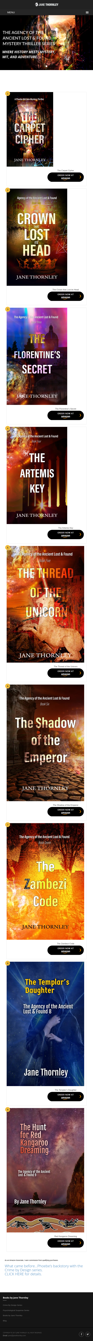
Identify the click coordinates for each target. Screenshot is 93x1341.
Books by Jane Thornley (12, 1315)
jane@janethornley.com (17, 1336)
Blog (5, 1321)
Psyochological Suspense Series (16, 1310)
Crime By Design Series (12, 1305)
